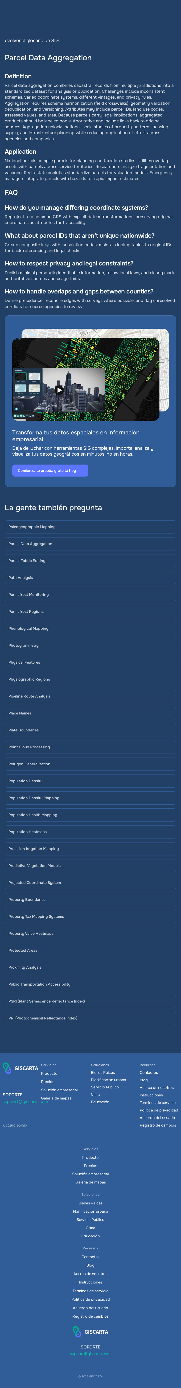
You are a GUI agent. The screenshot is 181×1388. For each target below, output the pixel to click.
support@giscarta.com (25, 1101)
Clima (95, 1094)
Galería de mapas (56, 1098)
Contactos (149, 1072)
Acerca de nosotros (157, 1087)
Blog (144, 1080)
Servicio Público (105, 1087)
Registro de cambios (158, 1125)
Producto (49, 1073)
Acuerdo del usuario (157, 1117)
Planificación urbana (108, 1079)
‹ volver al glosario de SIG (32, 41)
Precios (47, 1081)
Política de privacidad (159, 1110)
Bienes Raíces (103, 1072)
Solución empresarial (59, 1089)
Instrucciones (151, 1095)
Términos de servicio (158, 1102)
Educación (100, 1101)
